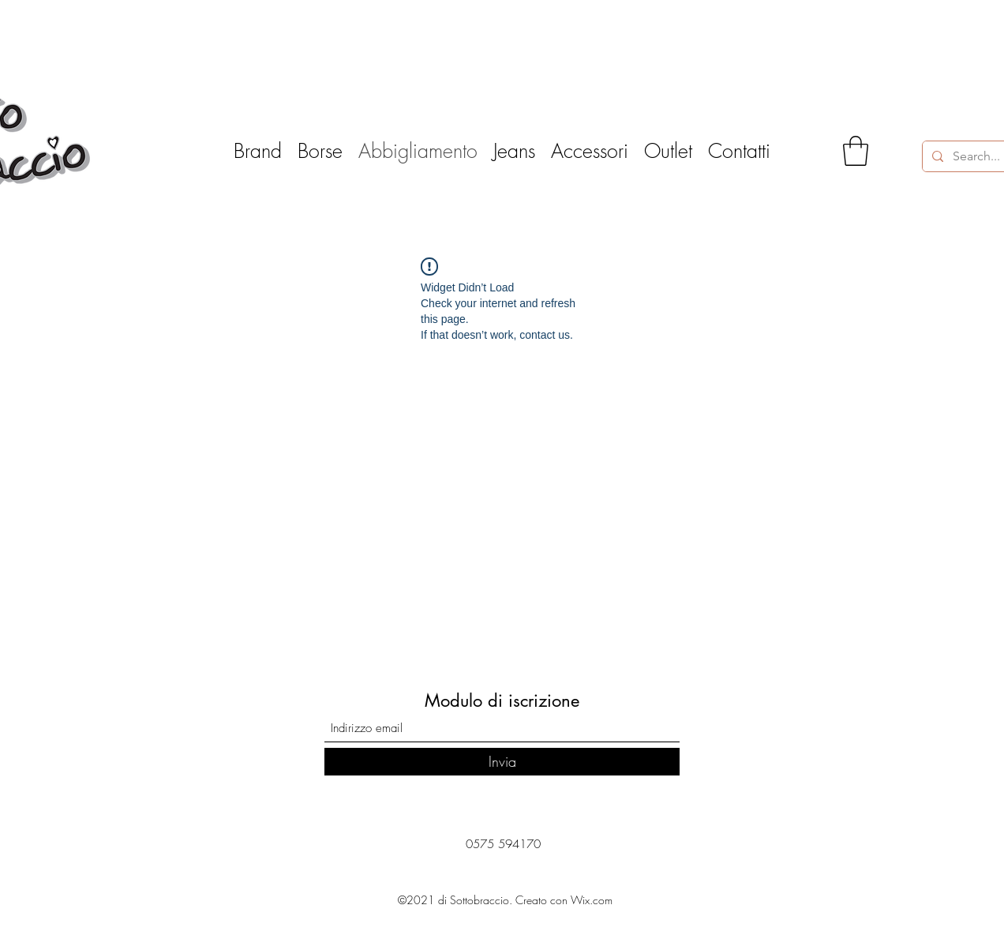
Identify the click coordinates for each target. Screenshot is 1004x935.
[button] (855, 151)
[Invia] (502, 761)
